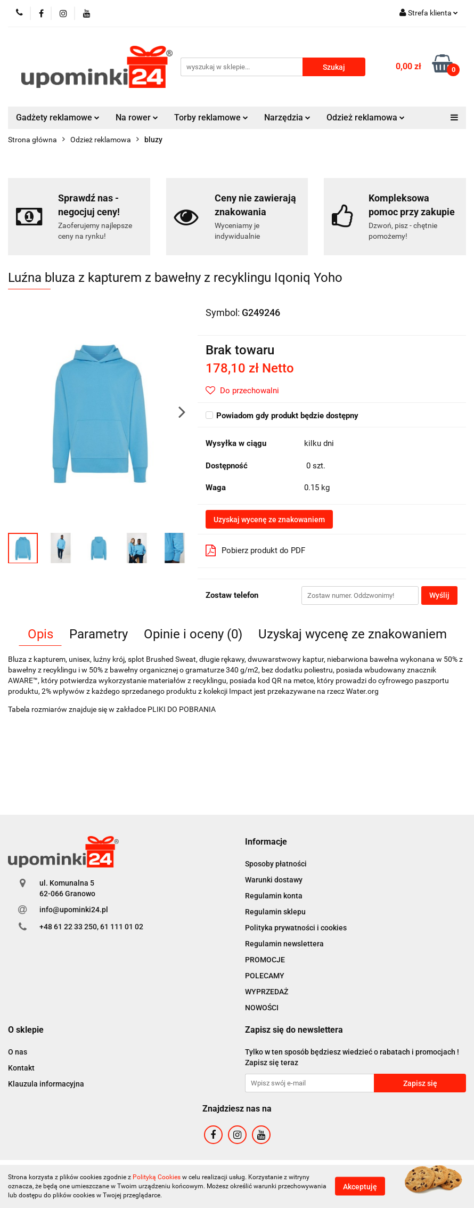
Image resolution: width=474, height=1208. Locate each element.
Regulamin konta (274, 895)
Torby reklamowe (211, 117)
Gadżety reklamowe (58, 117)
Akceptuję (360, 1186)
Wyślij (439, 595)
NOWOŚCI (262, 1007)
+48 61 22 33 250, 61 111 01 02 (91, 926)
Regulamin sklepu (275, 911)
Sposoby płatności (276, 864)
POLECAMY (264, 975)
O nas (17, 1052)
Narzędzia (287, 117)
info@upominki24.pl (73, 909)
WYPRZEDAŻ (266, 991)
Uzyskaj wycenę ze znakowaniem (269, 519)
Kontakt (21, 1068)
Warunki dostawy (274, 879)
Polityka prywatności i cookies (296, 927)
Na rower (137, 117)
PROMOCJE (265, 959)
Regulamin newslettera (284, 943)
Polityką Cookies (157, 1177)
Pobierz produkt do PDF (255, 550)
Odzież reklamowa (365, 117)
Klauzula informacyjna (46, 1084)
